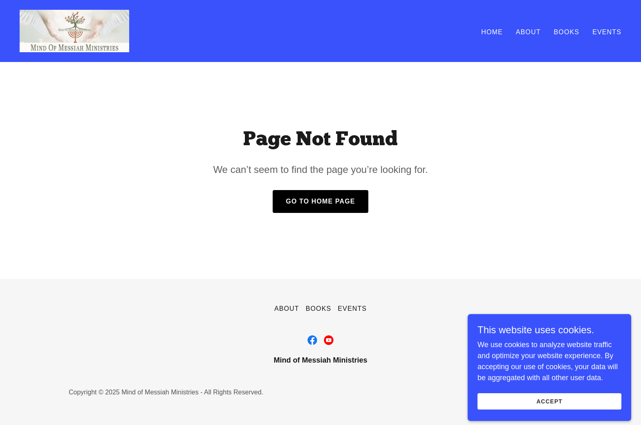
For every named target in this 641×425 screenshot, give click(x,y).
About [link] (528, 32)
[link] (74, 31)
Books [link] (567, 32)
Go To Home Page (320, 201)
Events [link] (606, 32)
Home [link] (492, 32)
